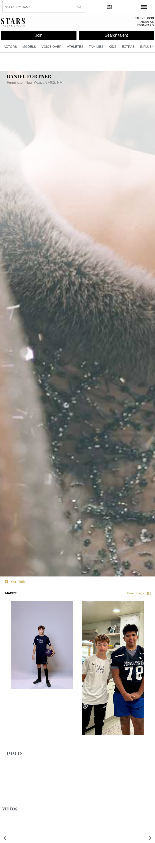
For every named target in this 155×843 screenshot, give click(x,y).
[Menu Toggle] (143, 6)
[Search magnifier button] (79, 6)
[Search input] (38, 6)
